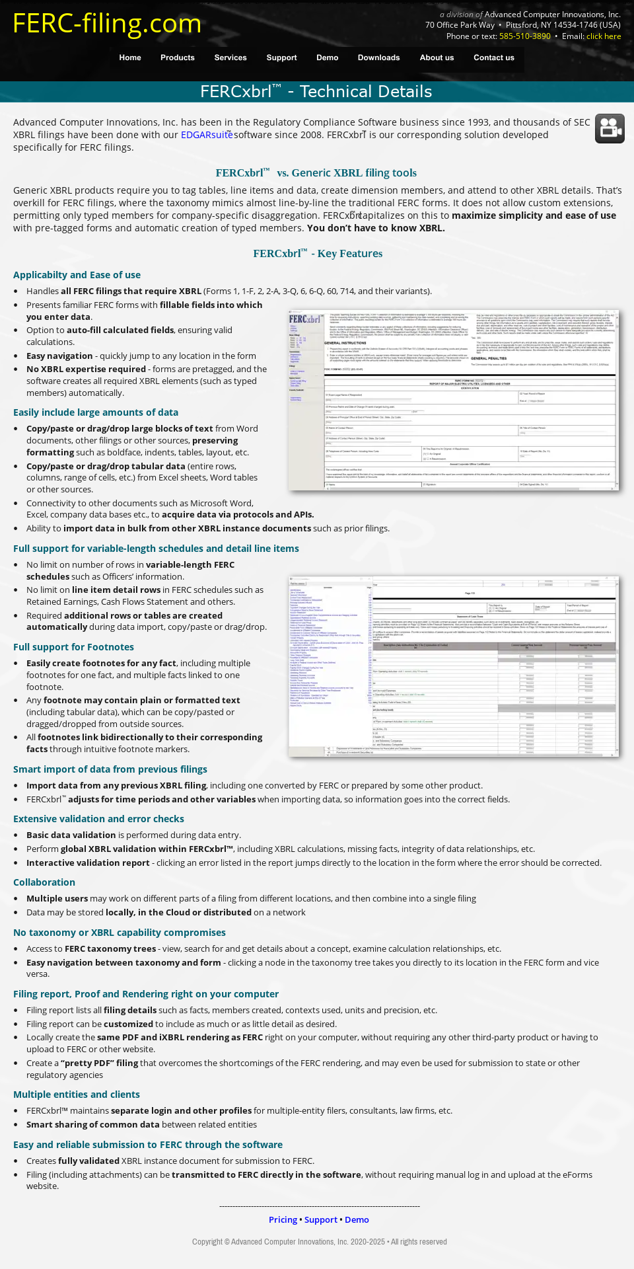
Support (320, 1219)
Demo (357, 1219)
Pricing (283, 1219)
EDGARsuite (207, 134)
